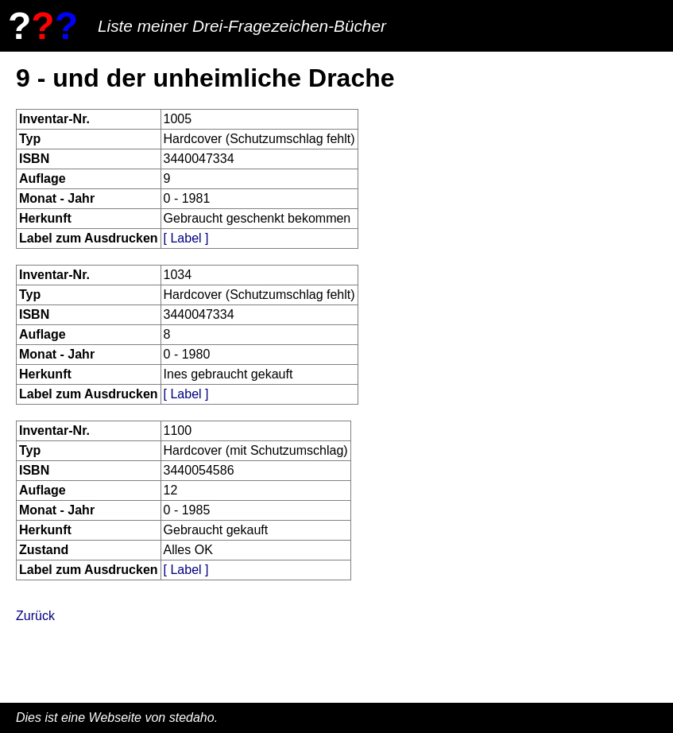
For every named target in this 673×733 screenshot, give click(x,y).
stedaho (192, 717)
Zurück (35, 615)
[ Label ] (186, 238)
